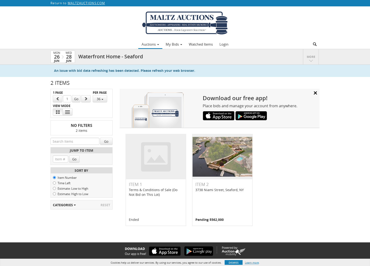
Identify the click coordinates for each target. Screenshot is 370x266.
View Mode (61, 105)
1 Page (58, 92)
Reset (105, 205)
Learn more (252, 262)
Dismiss (234, 262)
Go (76, 99)
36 (100, 99)
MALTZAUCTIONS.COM (86, 3)
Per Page (100, 92)
